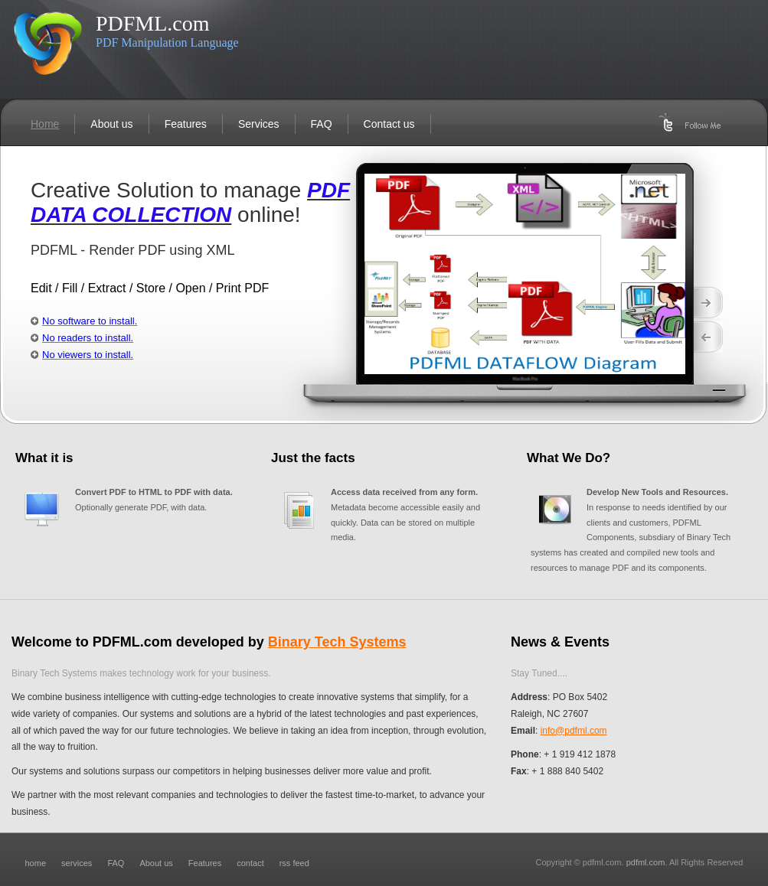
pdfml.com (645, 862)
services (76, 863)
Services (258, 124)
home (36, 863)
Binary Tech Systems (337, 642)
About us (111, 124)
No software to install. (89, 321)
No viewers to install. (87, 354)
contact (250, 863)
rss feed (294, 863)
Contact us (389, 124)
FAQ (321, 124)
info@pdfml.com (574, 730)
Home (45, 124)
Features (186, 124)
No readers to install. (87, 338)
